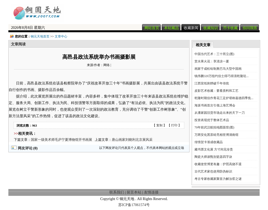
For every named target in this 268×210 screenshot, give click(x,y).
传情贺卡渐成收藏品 (208, 142)
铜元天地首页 (40, 36)
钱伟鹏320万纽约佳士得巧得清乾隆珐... (221, 76)
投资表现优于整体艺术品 (211, 120)
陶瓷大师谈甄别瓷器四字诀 (213, 157)
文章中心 (61, 36)
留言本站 (134, 192)
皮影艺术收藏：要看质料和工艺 (216, 91)
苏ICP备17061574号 (134, 205)
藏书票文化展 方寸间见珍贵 (213, 149)
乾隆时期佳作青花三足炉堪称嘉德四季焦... (223, 98)
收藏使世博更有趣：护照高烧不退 (218, 164)
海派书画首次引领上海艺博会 (214, 105)
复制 (159, 125)
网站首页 (151, 28)
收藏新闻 (191, 28)
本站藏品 (171, 28)
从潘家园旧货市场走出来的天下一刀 (219, 113)
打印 (174, 125)
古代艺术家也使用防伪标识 (213, 171)
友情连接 (151, 192)
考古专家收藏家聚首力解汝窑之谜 (218, 179)
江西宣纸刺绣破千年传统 (211, 83)
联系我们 (116, 192)
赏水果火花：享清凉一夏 (211, 61)
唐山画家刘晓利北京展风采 (132, 140)
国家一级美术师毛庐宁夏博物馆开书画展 (61, 140)
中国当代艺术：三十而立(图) (214, 54)
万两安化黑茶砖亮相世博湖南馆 (216, 135)
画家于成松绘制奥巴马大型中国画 (218, 69)
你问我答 (250, 28)
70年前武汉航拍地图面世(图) (214, 127)
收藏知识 (210, 28)
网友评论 (21, 148)
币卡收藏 (230, 28)
